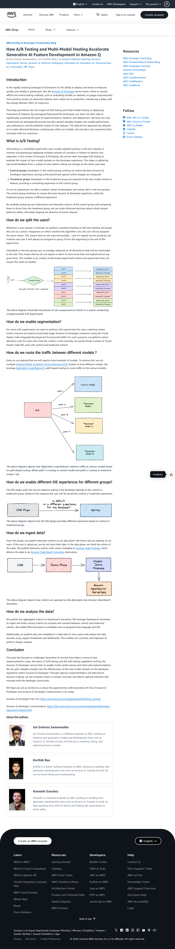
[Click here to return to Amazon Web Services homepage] (11, 16)
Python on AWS (99, 881)
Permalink (16, 66)
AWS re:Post (134, 875)
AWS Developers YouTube (136, 65)
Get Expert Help (137, 895)
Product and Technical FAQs (68, 895)
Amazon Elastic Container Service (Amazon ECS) (42, 364)
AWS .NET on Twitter (136, 117)
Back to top (87, 918)
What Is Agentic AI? (25, 875)
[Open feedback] (171, 474)
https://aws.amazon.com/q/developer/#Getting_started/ (70, 698)
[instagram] (132, 931)
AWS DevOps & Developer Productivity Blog (31, 42)
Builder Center (98, 862)
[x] (116, 931)
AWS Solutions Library (65, 881)
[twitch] (138, 931)
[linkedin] (127, 931)
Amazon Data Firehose (88, 548)
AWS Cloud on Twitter (136, 121)
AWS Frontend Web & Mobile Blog (141, 62)
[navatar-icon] (167, 4)
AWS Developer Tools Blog (137, 58)
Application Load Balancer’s (30, 368)
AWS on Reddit (133, 125)
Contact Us (134, 862)
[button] (169, 4)
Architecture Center (63, 888)
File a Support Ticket (139, 868)
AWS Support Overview (141, 888)
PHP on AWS (97, 895)
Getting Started (61, 862)
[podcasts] (149, 931)
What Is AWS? (22, 862)
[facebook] (121, 931)
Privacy (17, 938)
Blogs (17, 905)
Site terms (30, 938)
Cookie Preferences (50, 938)
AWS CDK (128, 73)
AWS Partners (60, 908)
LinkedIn (129, 129)
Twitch (128, 133)
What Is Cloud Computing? (30, 868)
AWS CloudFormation (134, 77)
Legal (130, 908)
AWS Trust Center (62, 875)
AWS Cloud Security (26, 892)
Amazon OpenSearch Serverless (47, 552)
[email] (154, 931)
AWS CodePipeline (133, 81)
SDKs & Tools (98, 868)
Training (56, 868)
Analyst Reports (61, 901)
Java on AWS (97, 888)
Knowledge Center (138, 881)
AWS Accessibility (138, 901)
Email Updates (132, 136)
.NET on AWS (97, 875)
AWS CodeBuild (131, 85)
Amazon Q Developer (63, 91)
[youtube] (143, 931)
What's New (21, 899)
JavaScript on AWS (101, 901)
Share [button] (29, 66)
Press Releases (22, 912)
